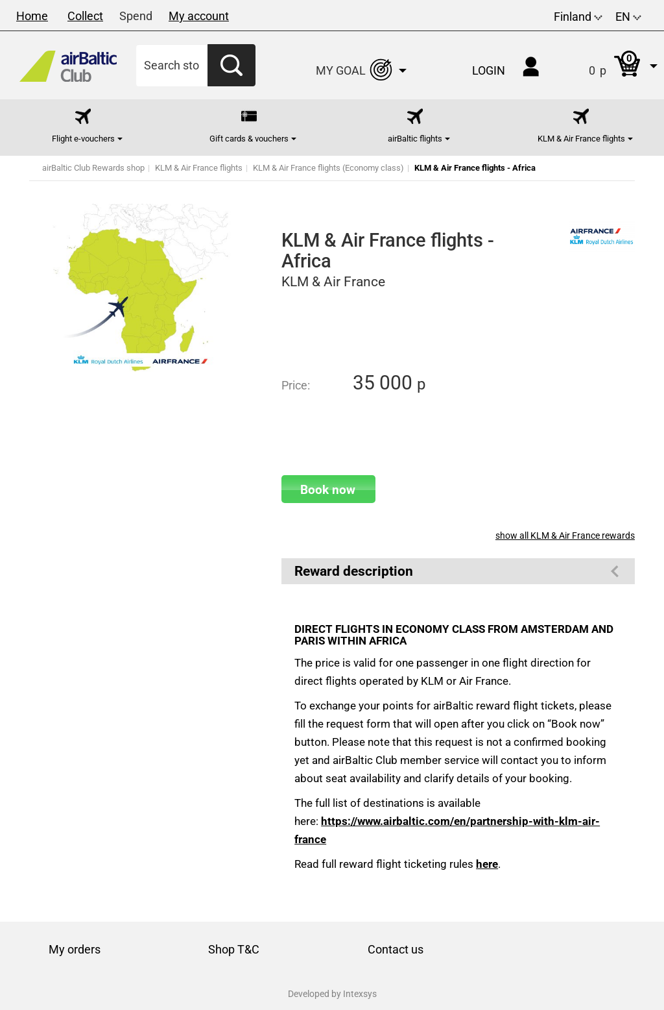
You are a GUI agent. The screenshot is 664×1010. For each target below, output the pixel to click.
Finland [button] (578, 16)
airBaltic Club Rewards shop (93, 168)
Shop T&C (233, 949)
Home (32, 16)
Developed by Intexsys (332, 994)
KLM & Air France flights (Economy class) (328, 168)
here (487, 863)
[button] (610, 65)
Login (488, 70)
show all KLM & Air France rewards (565, 535)
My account (199, 16)
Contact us (395, 949)
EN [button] (628, 16)
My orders (75, 949)
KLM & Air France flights (199, 168)
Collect (85, 16)
